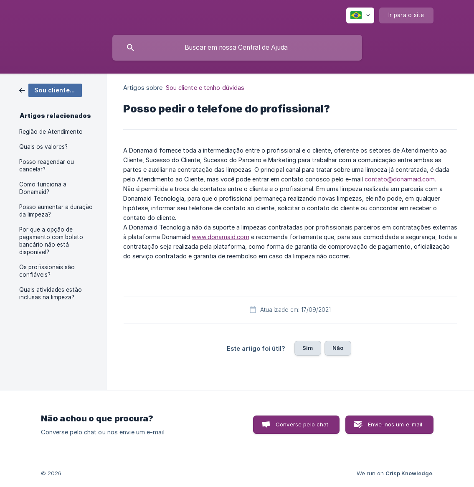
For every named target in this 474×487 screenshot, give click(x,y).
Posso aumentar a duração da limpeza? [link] (56, 211)
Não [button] (337, 347)
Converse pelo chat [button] (302, 424)
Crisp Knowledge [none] (408, 473)
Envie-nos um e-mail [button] (395, 424)
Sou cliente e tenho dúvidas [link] (205, 87)
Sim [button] (307, 347)
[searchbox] (237, 48)
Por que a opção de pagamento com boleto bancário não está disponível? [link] (51, 240)
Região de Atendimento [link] (51, 131)
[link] (50, 90)
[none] (360, 15)
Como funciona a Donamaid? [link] (42, 188)
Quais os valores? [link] (43, 146)
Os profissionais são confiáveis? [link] (47, 271)
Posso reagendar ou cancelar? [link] (46, 165)
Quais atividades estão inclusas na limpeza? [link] (50, 293)
